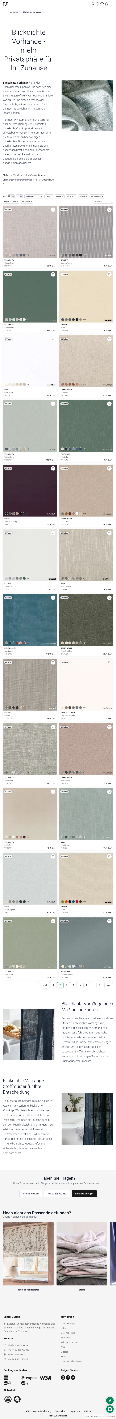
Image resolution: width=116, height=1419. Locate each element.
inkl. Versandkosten (107, 1417)
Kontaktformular (31, 1194)
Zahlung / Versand (69, 1342)
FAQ (63, 1347)
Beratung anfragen (84, 1194)
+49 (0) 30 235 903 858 (18, 1350)
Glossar (64, 1352)
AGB (27, 1411)
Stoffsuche (66, 1337)
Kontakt (64, 1356)
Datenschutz (60, 1411)
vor (108, 985)
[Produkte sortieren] (33, 196)
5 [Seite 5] (80, 985)
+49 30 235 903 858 (57, 1194)
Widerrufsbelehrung (42, 1411)
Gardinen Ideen (68, 1333)
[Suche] (93, 4)
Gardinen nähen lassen (71, 1361)
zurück (44, 985)
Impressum (75, 1411)
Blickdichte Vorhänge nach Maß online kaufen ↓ (24, 175)
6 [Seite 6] (86, 985)
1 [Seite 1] (53, 985)
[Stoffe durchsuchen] (101, 202)
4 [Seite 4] (73, 985)
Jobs (63, 1328)
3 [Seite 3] (66, 985)
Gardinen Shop (68, 1323)
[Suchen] (110, 202)
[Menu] (111, 4)
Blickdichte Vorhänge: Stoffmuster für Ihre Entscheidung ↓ (28, 181)
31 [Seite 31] (100, 985)
